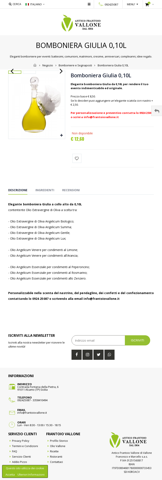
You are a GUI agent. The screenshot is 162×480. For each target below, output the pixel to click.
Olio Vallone (57, 446)
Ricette (54, 451)
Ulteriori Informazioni (31, 474)
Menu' (131, 4)
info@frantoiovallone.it (32, 413)
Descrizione (17, 190)
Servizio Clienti (21, 456)
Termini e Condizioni (25, 446)
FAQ (14, 451)
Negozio (47, 65)
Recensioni (71, 190)
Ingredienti (44, 190)
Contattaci (56, 462)
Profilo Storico (59, 441)
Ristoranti (56, 456)
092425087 (111, 4)
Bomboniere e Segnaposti (75, 65)
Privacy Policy (20, 441)
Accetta (10, 474)
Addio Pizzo (19, 462)
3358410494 (40, 400)
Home (35, 65)
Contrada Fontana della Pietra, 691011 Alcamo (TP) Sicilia (37, 388)
